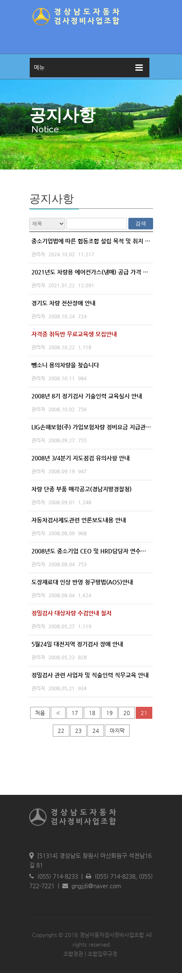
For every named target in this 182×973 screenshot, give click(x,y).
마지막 (117, 730)
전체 (47, 223)
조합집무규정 (101, 954)
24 (95, 730)
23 (78, 730)
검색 (140, 223)
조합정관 (72, 954)
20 (126, 713)
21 (144, 713)
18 (92, 713)
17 (74, 713)
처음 (40, 713)
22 (61, 730)
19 (109, 713)
